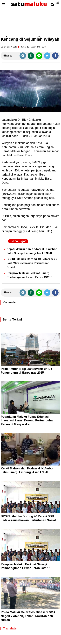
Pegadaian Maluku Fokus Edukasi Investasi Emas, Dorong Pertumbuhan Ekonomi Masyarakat (27, 420)
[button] (57, 1)
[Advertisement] (30, 18)
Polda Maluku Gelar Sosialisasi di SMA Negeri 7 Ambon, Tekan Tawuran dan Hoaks (28, 616)
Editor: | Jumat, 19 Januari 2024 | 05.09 (23, 47)
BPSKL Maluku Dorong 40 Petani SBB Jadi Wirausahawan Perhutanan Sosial (32, 263)
